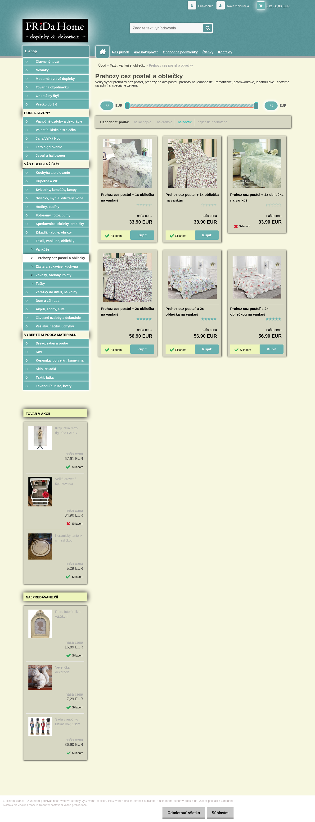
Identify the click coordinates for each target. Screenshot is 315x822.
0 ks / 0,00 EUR (278, 6)
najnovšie (185, 122)
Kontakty (225, 52)
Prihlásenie (203, 6)
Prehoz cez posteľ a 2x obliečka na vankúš (185, 311)
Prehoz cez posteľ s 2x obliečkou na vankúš (249, 311)
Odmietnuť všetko (181, 813)
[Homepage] (104, 52)
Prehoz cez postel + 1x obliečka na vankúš (127, 197)
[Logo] (55, 30)
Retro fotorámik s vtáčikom (68, 614)
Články (207, 52)
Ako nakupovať (146, 52)
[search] (207, 27)
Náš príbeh (120, 52)
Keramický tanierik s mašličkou (68, 538)
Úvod (102, 65)
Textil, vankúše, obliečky (127, 65)
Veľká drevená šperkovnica (65, 481)
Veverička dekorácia (62, 670)
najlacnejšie (142, 122)
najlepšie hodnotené (212, 122)
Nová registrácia (236, 6)
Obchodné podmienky (180, 52)
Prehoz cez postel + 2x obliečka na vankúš (127, 311)
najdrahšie (164, 122)
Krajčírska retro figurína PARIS (66, 430)
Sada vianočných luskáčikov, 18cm (68, 721)
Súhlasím (219, 813)
